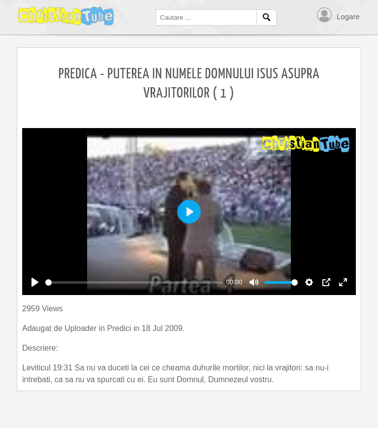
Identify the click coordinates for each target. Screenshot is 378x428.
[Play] (35, 282)
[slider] (133, 282)
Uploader (81, 328)
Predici (120, 328)
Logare (348, 16)
